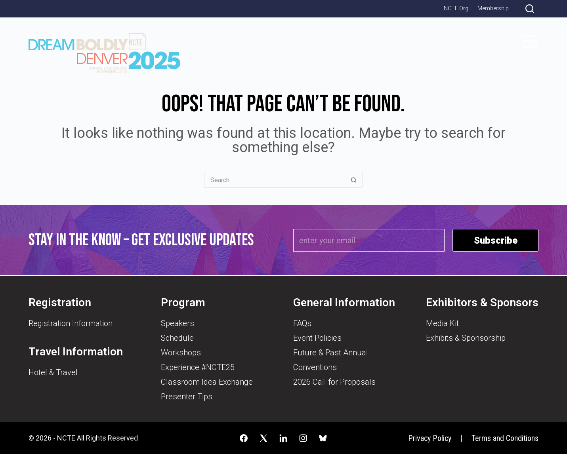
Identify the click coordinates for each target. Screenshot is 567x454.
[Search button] (354, 180)
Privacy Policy (429, 438)
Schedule (177, 338)
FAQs (302, 323)
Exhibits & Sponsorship (466, 338)
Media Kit (442, 323)
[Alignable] (323, 438)
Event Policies (317, 338)
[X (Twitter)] (263, 438)
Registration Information (71, 323)
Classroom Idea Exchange (207, 382)
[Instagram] (303, 438)
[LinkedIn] (283, 438)
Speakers (177, 323)
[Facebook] (244, 438)
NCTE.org (456, 8)
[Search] (529, 8)
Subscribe (495, 240)
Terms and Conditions (505, 438)
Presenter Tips (186, 396)
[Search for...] (274, 180)
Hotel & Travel (53, 372)
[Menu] (529, 41)
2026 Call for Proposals (334, 382)
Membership (493, 8)
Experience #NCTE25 (198, 367)
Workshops (181, 352)
